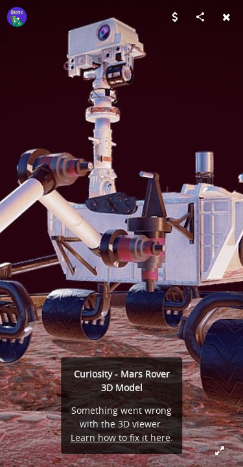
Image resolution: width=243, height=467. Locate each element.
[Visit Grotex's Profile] (16, 16)
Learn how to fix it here (120, 437)
